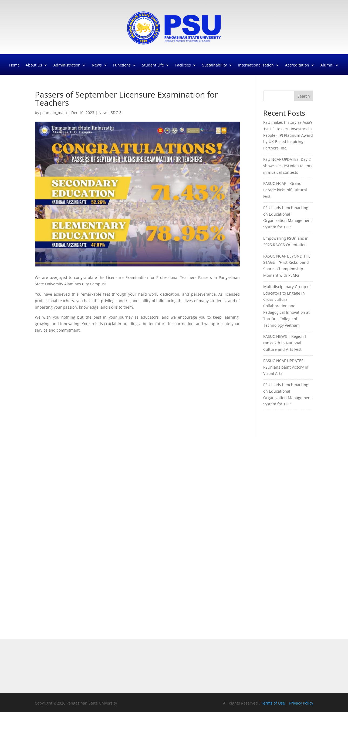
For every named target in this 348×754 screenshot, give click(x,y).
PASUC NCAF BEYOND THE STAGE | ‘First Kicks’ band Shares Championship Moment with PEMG (286, 265)
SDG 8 (116, 112)
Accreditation (297, 65)
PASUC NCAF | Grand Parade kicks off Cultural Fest (285, 190)
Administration (66, 65)
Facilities (183, 65)
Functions (122, 65)
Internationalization (256, 65)
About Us (34, 65)
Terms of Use (273, 703)
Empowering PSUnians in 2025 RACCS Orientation (286, 241)
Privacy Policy (301, 703)
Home (14, 65)
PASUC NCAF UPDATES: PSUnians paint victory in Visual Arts (285, 367)
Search (304, 96)
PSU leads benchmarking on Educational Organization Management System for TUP (287, 217)
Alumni (326, 65)
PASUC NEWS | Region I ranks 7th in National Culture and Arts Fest (284, 343)
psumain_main (53, 112)
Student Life (153, 65)
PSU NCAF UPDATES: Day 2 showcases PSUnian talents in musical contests (287, 166)
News (97, 65)
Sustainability (214, 65)
